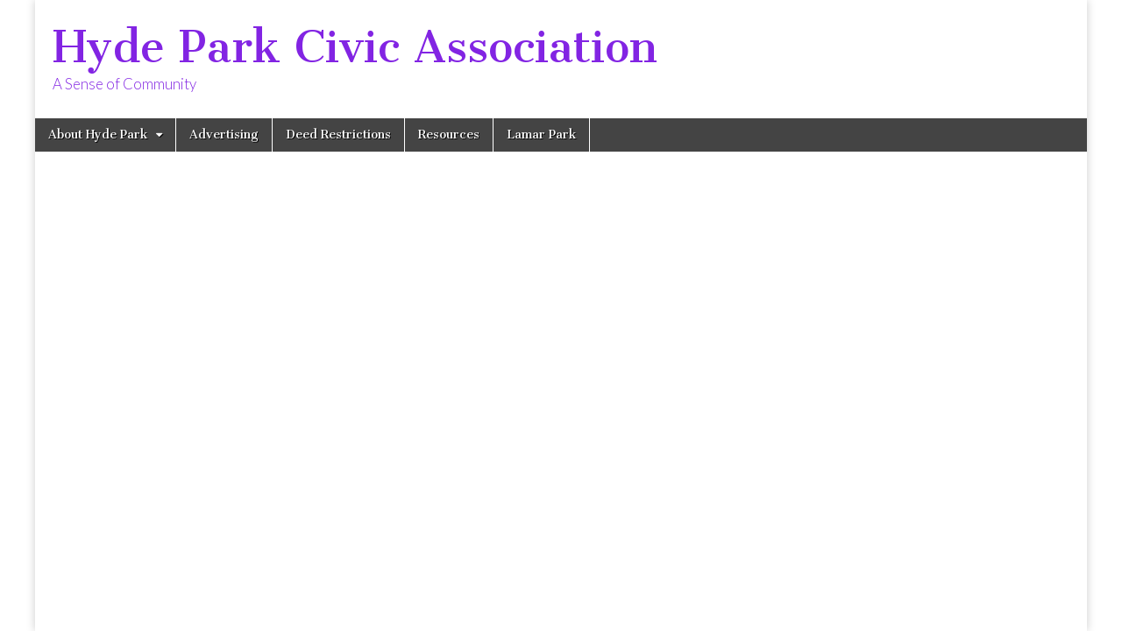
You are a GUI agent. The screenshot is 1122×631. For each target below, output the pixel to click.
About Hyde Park (97, 134)
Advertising (224, 134)
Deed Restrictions (338, 134)
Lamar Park (541, 134)
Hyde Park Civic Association (355, 47)
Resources (448, 134)
